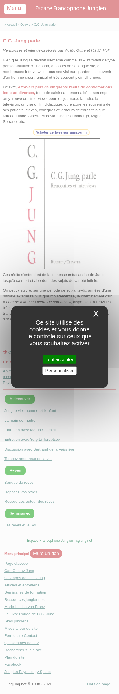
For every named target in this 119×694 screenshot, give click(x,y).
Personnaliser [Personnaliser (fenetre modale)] (59, 370)
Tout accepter (59, 359)
